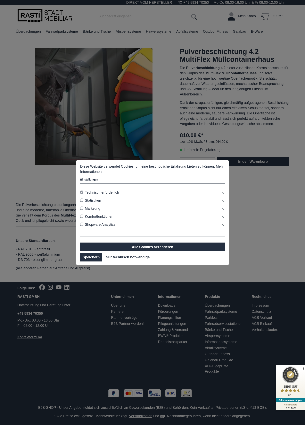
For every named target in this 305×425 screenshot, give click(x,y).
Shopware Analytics (100, 224)
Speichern (91, 257)
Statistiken (93, 200)
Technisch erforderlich (102, 192)
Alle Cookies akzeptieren (152, 247)
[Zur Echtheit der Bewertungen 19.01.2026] (290, 406)
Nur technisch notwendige (128, 257)
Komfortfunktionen (99, 216)
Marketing (92, 208)
